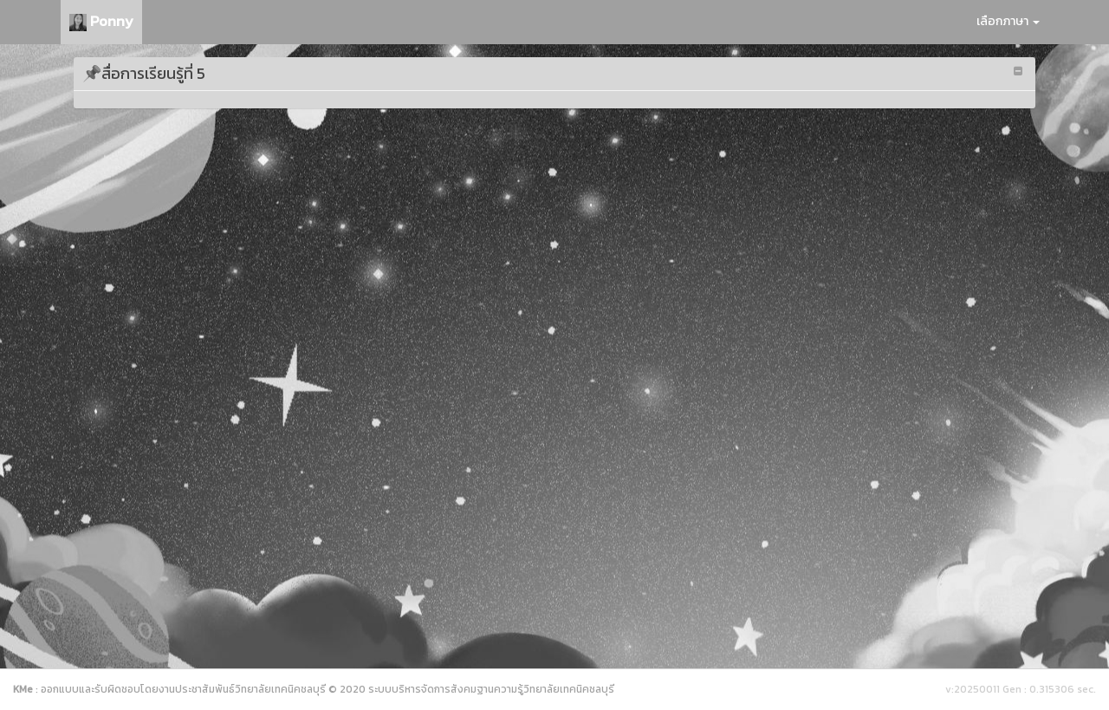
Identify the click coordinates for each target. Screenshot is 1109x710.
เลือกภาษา (1008, 21)
